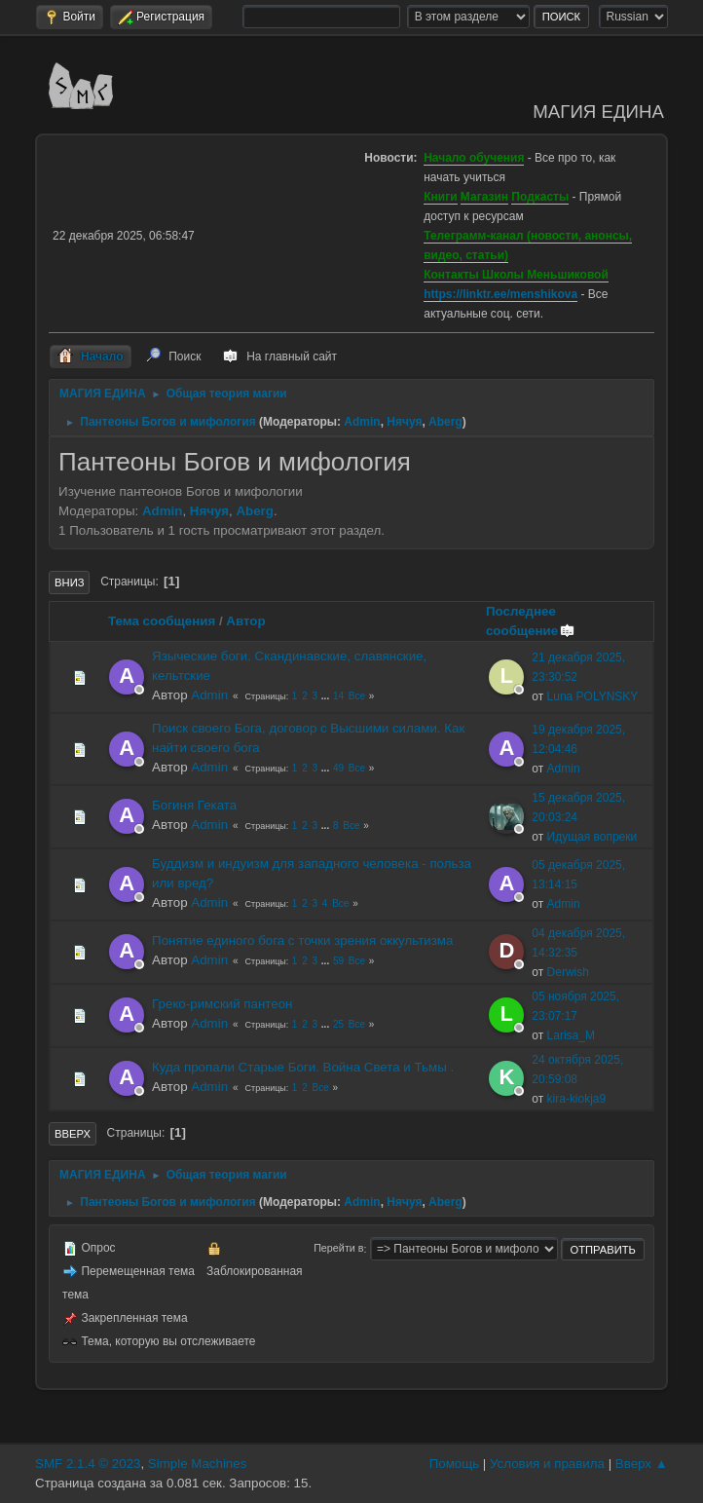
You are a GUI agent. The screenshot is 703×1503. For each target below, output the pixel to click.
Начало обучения (474, 158)
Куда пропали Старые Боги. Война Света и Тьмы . (303, 1067)
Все (357, 696)
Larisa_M (571, 1035)
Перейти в (338, 1249)
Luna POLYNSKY (593, 696)
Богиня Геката (194, 805)
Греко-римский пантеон (222, 1003)
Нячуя (404, 422)
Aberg (445, 422)
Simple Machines (197, 1463)
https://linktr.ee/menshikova (500, 294)
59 (338, 961)
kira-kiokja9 (577, 1099)
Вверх (73, 1134)
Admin (362, 422)
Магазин (484, 197)
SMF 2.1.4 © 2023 (87, 1463)
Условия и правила (547, 1463)
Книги (440, 197)
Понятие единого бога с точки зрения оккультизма (302, 940)
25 (338, 1024)
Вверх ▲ (641, 1463)
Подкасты (540, 197)
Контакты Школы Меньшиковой (516, 275)
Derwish (568, 972)
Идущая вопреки (592, 837)
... (326, 696)
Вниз (69, 582)
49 (338, 768)
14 (338, 696)
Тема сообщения (161, 621)
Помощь (454, 1463)
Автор (245, 621)
